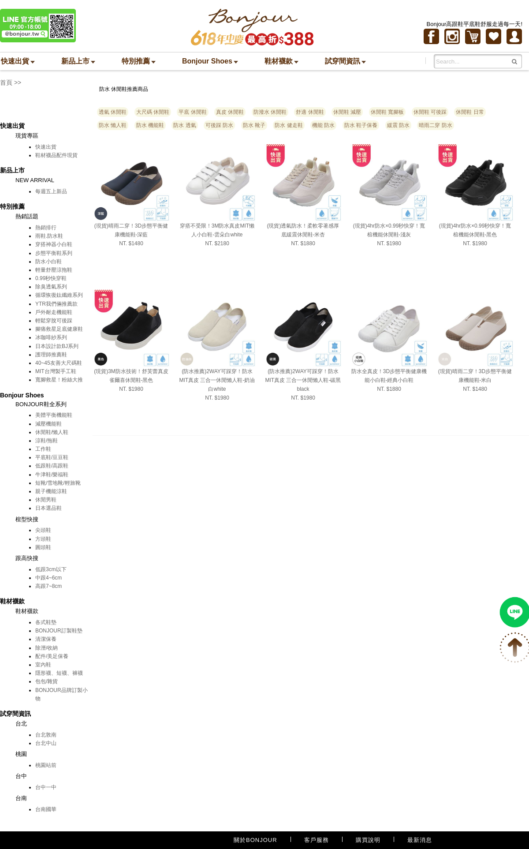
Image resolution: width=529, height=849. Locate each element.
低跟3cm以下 (51, 569)
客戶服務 (316, 840)
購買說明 (368, 840)
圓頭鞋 (43, 547)
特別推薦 (139, 61)
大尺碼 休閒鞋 (152, 112)
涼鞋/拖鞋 (46, 441)
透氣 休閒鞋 (113, 112)
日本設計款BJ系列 (56, 346)
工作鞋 (43, 449)
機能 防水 (323, 125)
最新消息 (419, 840)
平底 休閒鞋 (192, 112)
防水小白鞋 (48, 261)
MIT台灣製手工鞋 (55, 371)
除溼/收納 (46, 648)
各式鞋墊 (45, 622)
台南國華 (45, 809)
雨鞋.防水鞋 (49, 236)
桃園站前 (45, 765)
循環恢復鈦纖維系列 (59, 295)
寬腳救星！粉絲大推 (59, 380)
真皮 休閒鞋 (230, 112)
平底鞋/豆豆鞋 (51, 457)
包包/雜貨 (46, 681)
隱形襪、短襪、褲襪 (59, 673)
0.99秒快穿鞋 (51, 278)
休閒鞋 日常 (470, 112)
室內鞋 (43, 665)
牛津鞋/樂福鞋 (51, 474)
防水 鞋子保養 (360, 125)
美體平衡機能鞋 (53, 415)
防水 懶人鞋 (113, 125)
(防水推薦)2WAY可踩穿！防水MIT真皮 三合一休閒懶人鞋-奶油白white (217, 380)
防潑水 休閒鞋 (270, 112)
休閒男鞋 (45, 500)
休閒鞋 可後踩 (430, 112)
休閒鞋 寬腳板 (387, 112)
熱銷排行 (45, 227)
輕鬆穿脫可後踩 (53, 321)
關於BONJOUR (255, 840)
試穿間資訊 (345, 61)
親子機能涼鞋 (51, 491)
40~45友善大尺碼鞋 (58, 363)
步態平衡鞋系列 (53, 253)
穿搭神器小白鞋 (53, 244)
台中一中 (45, 787)
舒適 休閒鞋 (310, 112)
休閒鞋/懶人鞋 (51, 432)
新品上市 (78, 61)
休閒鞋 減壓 (347, 112)
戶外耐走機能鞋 (53, 312)
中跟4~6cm (48, 578)
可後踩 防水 (219, 125)
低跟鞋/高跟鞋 (51, 466)
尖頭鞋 (43, 530)
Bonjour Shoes (210, 61)
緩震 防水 (398, 125)
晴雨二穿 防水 (435, 125)
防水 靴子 (254, 125)
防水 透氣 (184, 125)
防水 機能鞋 (150, 125)
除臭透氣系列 (51, 287)
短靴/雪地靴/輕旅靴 (58, 483)
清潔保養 (45, 639)
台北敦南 (45, 735)
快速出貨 (18, 61)
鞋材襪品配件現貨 (56, 155)
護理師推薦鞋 (51, 355)
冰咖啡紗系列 (51, 337)
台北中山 (45, 743)
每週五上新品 (51, 191)
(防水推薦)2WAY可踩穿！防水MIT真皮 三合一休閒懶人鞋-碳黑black (303, 380)
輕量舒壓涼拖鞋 (53, 270)
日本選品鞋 (48, 508)
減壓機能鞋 (48, 424)
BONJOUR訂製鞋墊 (58, 631)
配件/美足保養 (51, 656)
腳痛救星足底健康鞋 (59, 329)
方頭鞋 (43, 539)
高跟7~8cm (48, 586)
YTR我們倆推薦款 (56, 304)
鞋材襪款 (281, 61)
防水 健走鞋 (288, 125)
